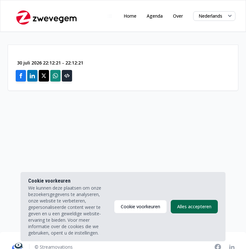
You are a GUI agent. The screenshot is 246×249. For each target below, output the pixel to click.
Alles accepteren (194, 206)
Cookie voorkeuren (140, 206)
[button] (67, 76)
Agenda (155, 16)
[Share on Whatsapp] (55, 76)
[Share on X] (44, 76)
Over (178, 16)
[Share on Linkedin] (32, 76)
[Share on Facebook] (21, 76)
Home (130, 16)
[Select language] (214, 16)
